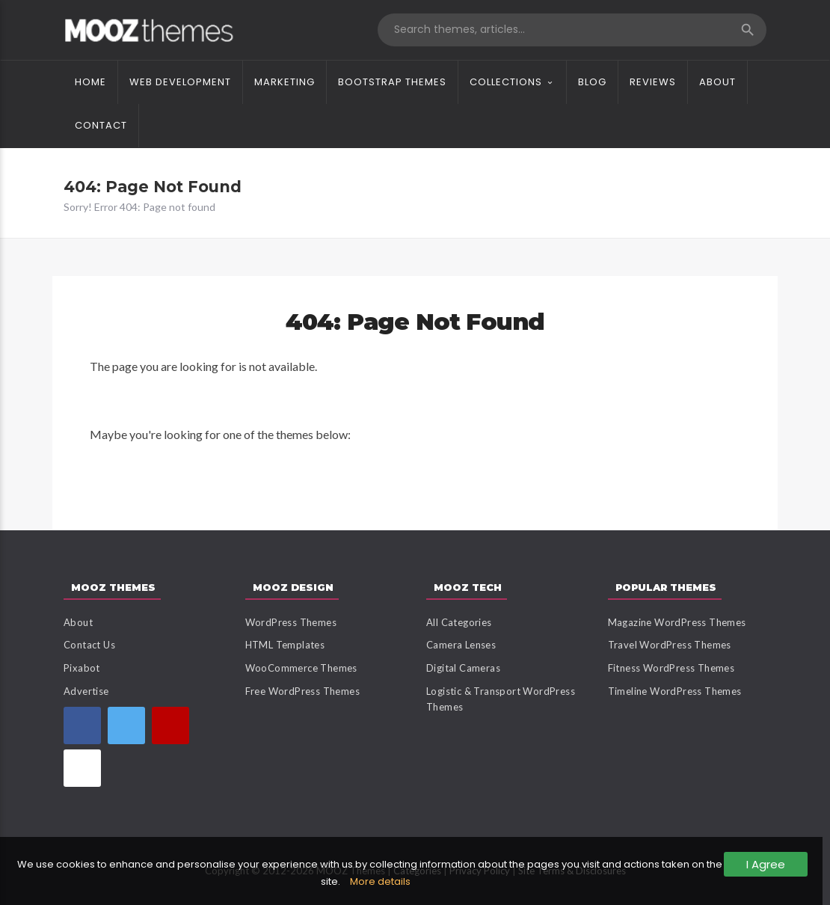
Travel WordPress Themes (669, 645)
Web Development (180, 82)
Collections (506, 82)
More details (380, 881)
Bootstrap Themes (392, 82)
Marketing (284, 82)
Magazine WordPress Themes (677, 622)
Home (90, 82)
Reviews (653, 82)
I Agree (765, 864)
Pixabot (82, 668)
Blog (592, 82)
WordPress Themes (290, 622)
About (717, 82)
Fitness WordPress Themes (671, 668)
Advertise (86, 691)
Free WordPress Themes (302, 691)
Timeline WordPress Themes (675, 691)
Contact (101, 125)
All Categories (459, 622)
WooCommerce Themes (301, 668)
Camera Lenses (461, 645)
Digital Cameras (463, 668)
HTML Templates (285, 645)
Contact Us (89, 645)
